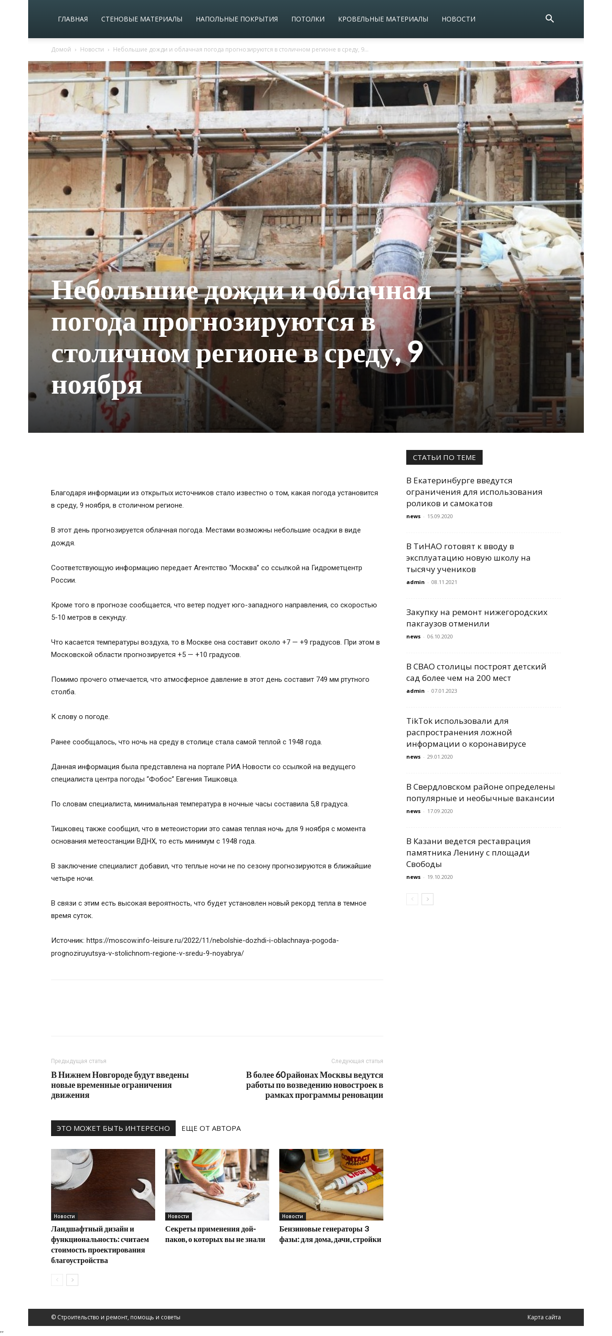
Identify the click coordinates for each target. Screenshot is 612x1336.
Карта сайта (544, 1317)
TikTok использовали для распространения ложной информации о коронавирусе (466, 732)
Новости (458, 18)
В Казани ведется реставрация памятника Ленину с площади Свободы (468, 852)
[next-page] (72, 1280)
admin (415, 581)
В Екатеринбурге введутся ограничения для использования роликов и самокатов (474, 492)
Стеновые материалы (141, 18)
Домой (61, 49)
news (413, 516)
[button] (549, 19)
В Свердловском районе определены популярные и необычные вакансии (480, 792)
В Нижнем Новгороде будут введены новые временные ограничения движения (120, 1085)
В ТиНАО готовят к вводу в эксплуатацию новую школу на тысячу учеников (468, 557)
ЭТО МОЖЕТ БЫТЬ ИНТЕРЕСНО (113, 1128)
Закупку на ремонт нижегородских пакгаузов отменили (477, 617)
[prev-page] (57, 1280)
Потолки (308, 18)
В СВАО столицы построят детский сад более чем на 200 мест (476, 672)
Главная (73, 18)
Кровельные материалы (383, 18)
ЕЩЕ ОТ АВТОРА (211, 1128)
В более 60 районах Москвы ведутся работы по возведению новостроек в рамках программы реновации (314, 1085)
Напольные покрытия (237, 18)
